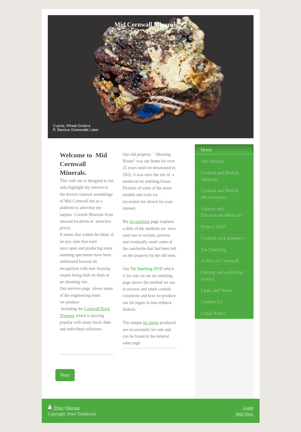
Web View (244, 413)
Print (56, 407)
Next (65, 375)
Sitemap (73, 407)
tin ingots (151, 322)
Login (248, 407)
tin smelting (140, 221)
